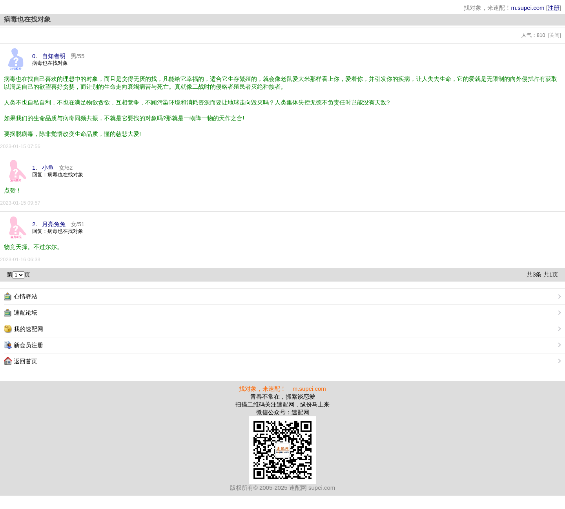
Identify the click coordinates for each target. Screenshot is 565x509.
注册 (554, 7)
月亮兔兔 (54, 224)
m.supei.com (527, 7)
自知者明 (54, 56)
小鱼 (48, 167)
